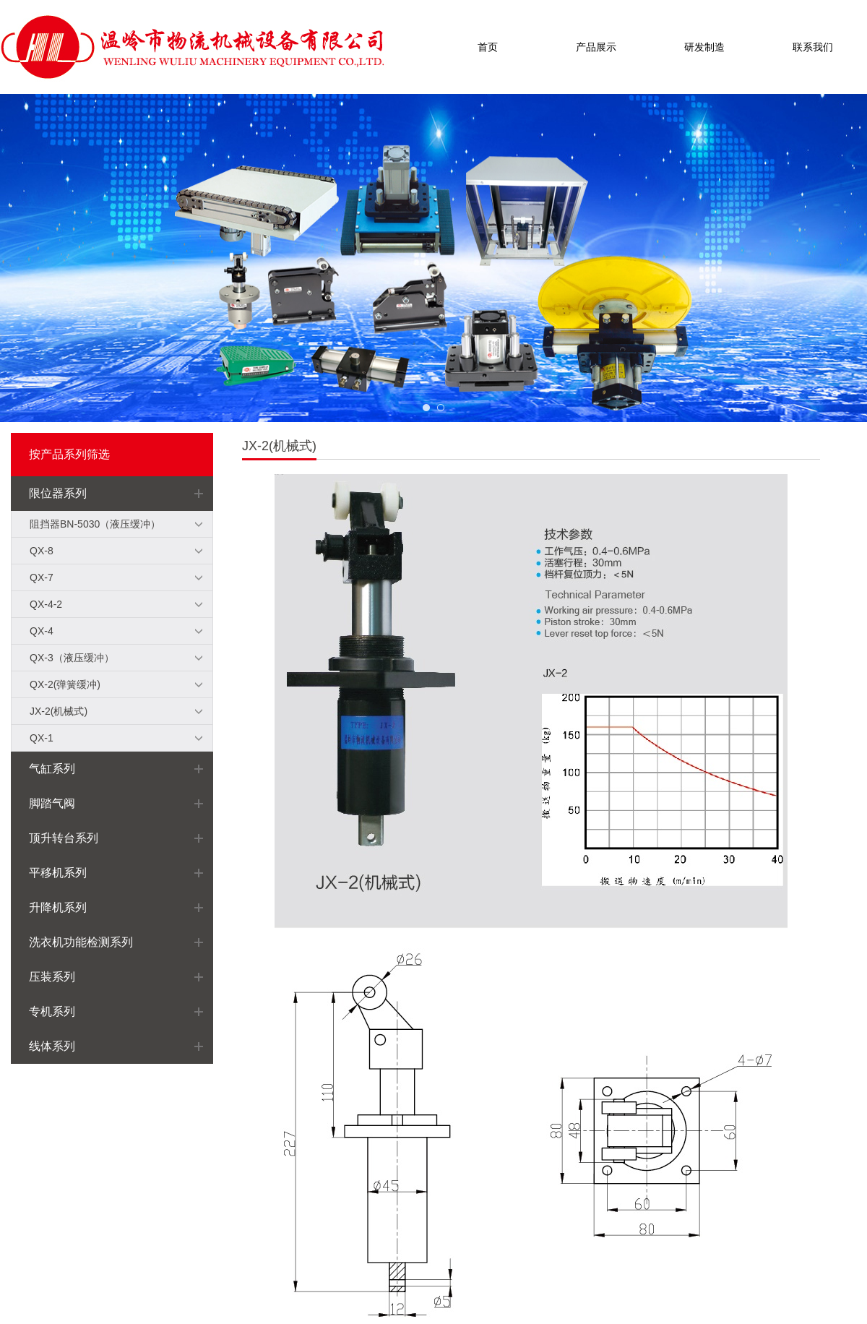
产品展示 (596, 47)
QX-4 (41, 631)
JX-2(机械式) (58, 711)
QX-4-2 (46, 604)
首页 (488, 47)
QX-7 (41, 577)
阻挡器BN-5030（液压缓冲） (95, 524)
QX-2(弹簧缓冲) (65, 684)
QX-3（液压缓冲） (72, 657)
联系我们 (813, 47)
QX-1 (41, 738)
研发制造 (704, 47)
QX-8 (41, 550)
